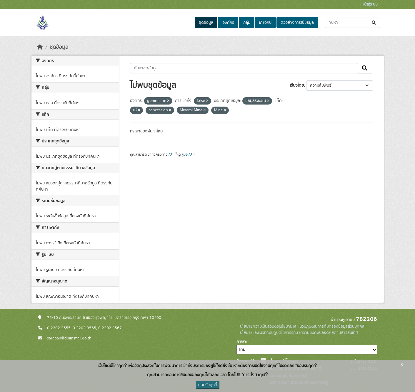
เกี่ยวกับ (265, 23)
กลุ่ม (246, 23)
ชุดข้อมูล (206, 23)
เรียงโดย (297, 85)
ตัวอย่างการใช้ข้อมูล (297, 23)
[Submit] (374, 23)
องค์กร (228, 23)
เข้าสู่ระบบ (370, 4)
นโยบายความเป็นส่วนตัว (259, 326)
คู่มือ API (187, 154)
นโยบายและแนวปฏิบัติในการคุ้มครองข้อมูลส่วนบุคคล (322, 326)
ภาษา (241, 342)
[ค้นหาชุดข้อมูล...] (352, 23)
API (171, 154)
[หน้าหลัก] (40, 47)
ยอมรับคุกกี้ (207, 385)
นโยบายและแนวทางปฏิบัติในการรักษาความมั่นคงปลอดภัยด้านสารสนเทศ (299, 333)
